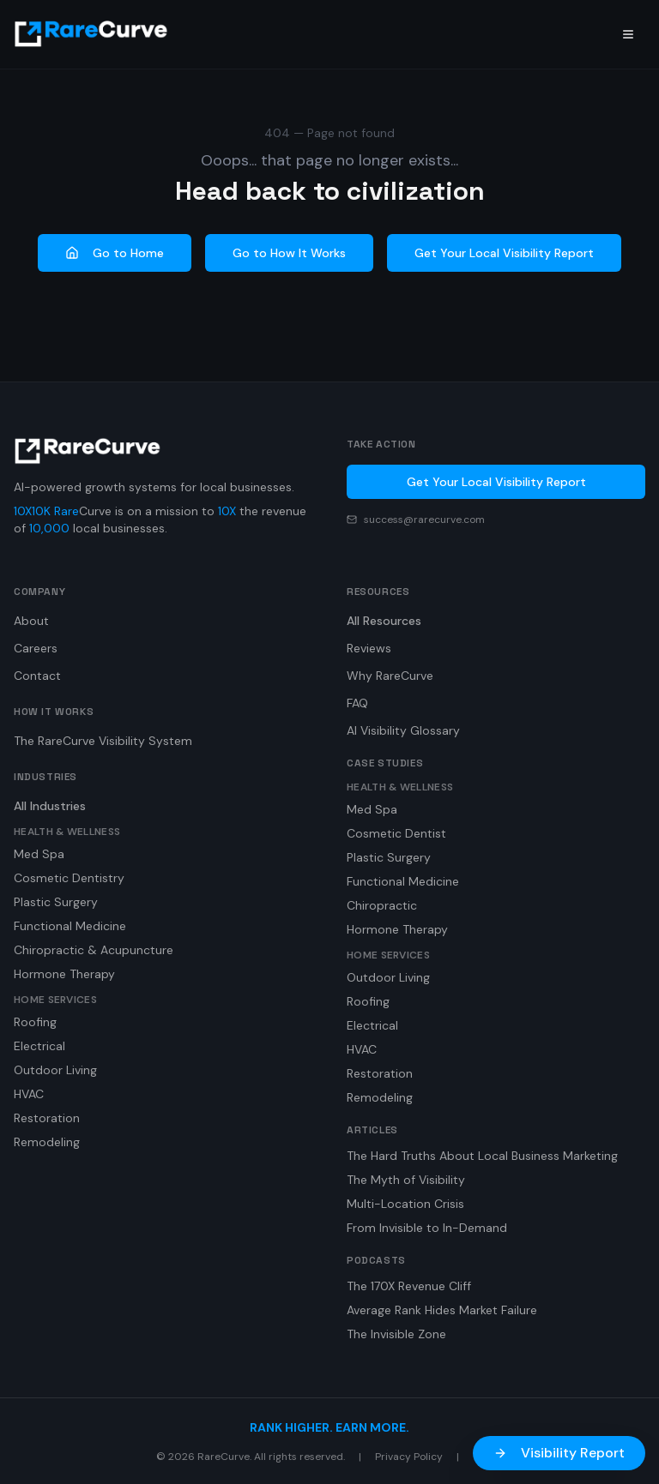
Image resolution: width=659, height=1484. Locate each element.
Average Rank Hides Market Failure (442, 1310)
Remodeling (47, 1142)
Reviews (369, 648)
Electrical (39, 1046)
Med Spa (39, 854)
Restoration (47, 1118)
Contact (37, 675)
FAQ (357, 703)
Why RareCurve (390, 675)
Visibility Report (559, 1453)
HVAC (29, 1094)
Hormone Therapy (64, 974)
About (31, 620)
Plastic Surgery (56, 902)
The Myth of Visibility (406, 1179)
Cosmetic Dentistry (69, 878)
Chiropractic (382, 905)
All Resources (384, 620)
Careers (35, 648)
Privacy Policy (409, 1456)
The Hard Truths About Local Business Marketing (482, 1155)
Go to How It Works (289, 253)
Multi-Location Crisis (405, 1203)
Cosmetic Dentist (396, 833)
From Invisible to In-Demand (427, 1227)
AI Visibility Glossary (403, 730)
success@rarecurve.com (424, 519)
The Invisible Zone (396, 1334)
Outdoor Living (55, 1070)
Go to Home (114, 253)
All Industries (50, 806)
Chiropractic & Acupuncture (93, 950)
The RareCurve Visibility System (103, 740)
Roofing (35, 1022)
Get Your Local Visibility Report (504, 253)
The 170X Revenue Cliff (409, 1286)
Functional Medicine (70, 926)
